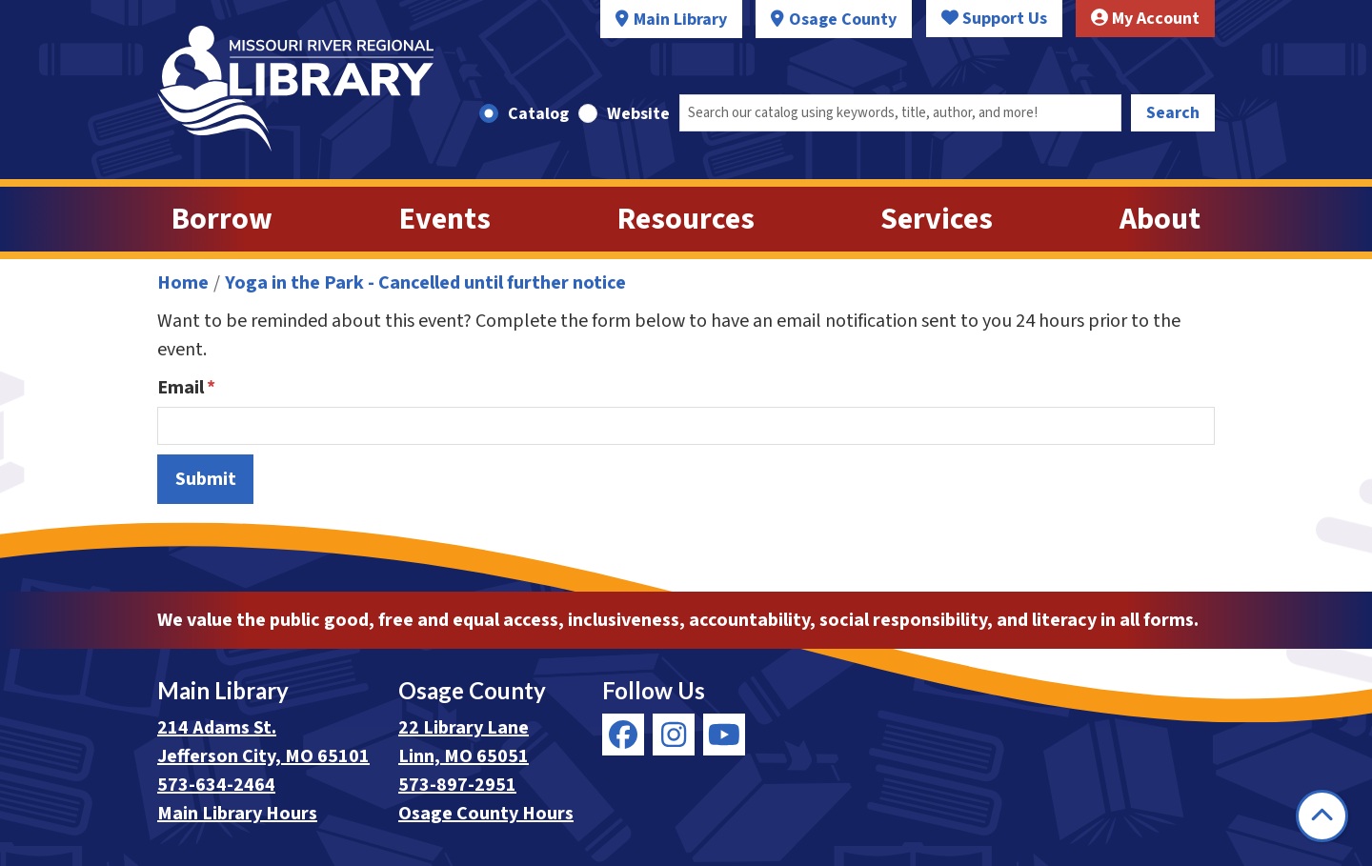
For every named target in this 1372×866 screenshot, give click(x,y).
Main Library (680, 19)
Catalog (538, 114)
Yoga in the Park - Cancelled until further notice (425, 283)
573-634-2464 (216, 785)
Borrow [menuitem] (222, 219)
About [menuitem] (1160, 219)
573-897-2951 (457, 785)
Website (638, 114)
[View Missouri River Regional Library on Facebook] (623, 734)
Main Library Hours (237, 813)
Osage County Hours (486, 813)
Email (180, 387)
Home (183, 283)
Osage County (843, 19)
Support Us (994, 18)
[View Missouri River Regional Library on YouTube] (724, 734)
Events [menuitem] (445, 219)
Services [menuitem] (936, 219)
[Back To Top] (1322, 816)
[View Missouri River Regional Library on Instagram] (674, 734)
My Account (1145, 18)
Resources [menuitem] (686, 219)
